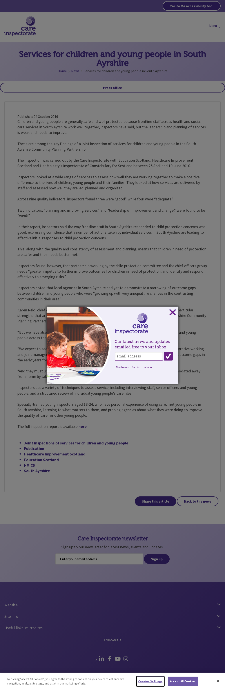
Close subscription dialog (172, 312)
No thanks (122, 367)
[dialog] (112, 345)
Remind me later (142, 367)
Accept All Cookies (183, 683)
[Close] (218, 683)
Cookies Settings (150, 683)
